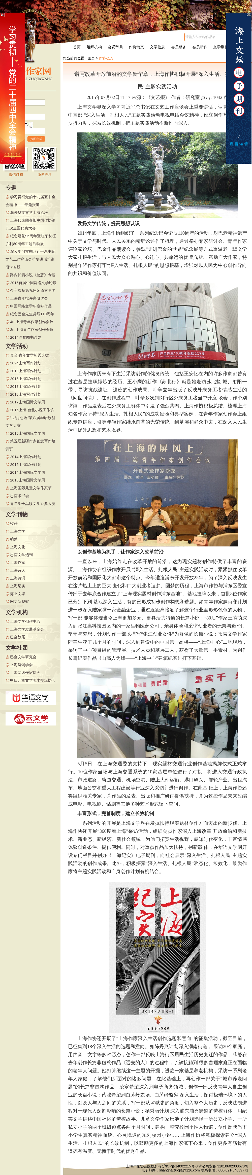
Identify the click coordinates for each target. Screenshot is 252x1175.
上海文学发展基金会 (27, 629)
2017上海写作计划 (25, 386)
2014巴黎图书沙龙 (25, 337)
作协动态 (136, 47)
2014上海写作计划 (25, 457)
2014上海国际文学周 (27, 472)
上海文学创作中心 (25, 621)
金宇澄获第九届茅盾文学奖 (32, 290)
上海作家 (17, 562)
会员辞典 (115, 47)
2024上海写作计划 (25, 363)
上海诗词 (17, 578)
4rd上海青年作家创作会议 (31, 322)
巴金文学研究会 (23, 657)
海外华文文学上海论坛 (29, 212)
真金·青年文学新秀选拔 (29, 355)
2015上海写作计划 (25, 464)
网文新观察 (19, 601)
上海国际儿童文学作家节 (31, 488)
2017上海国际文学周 (27, 402)
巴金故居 (17, 637)
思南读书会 (19, 496)
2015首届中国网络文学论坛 (33, 283)
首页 (77, 47)
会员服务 (178, 47)
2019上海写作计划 (25, 371)
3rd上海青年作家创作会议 (31, 329)
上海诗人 (17, 570)
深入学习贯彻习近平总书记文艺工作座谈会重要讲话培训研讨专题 (30, 259)
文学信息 (157, 47)
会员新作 (199, 47)
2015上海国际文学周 (27, 480)
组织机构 (94, 47)
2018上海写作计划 (25, 378)
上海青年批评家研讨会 (29, 298)
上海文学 (17, 531)
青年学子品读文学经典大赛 (32, 503)
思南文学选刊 (21, 554)
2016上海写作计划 (25, 394)
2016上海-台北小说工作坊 (32, 410)
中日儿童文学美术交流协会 (32, 680)
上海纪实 (17, 586)
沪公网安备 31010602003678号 (223, 1166)
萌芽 (14, 539)
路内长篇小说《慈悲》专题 (32, 275)
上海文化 (17, 547)
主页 (91, 58)
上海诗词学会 (21, 665)
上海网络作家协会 (25, 672)
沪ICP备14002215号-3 (180, 1166)
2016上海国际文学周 (27, 433)
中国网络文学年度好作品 (31, 306)
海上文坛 (17, 594)
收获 (14, 523)
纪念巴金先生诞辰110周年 (32, 314)
